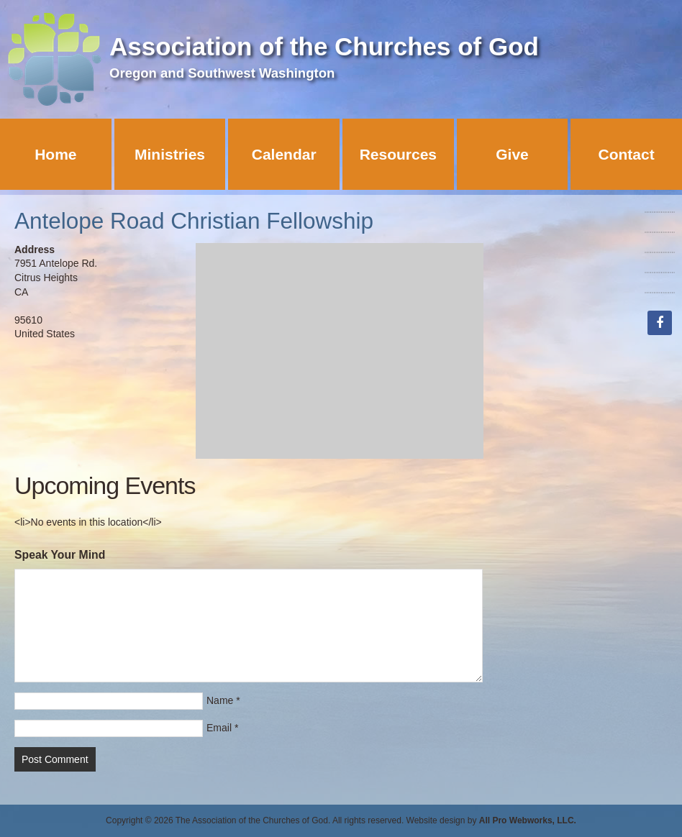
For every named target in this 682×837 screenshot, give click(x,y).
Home (55, 154)
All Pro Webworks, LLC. (527, 820)
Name (219, 700)
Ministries (170, 154)
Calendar (284, 154)
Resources (398, 154)
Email (219, 727)
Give (512, 154)
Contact (627, 154)
